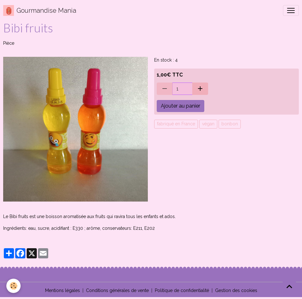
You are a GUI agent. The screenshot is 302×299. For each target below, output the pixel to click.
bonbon (229, 123)
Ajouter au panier (180, 106)
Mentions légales (62, 290)
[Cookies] (13, 286)
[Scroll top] (289, 286)
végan (208, 123)
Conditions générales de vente (117, 290)
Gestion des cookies (236, 290)
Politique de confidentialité (182, 290)
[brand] (39, 10)
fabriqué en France (176, 123)
